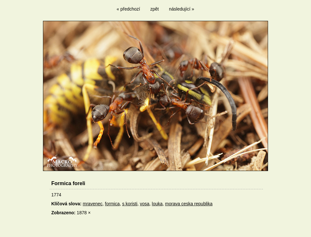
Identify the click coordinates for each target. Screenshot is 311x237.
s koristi (129, 203)
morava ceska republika (189, 203)
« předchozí (128, 9)
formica (112, 203)
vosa (144, 203)
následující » (181, 9)
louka (157, 203)
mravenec (92, 203)
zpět (154, 9)
